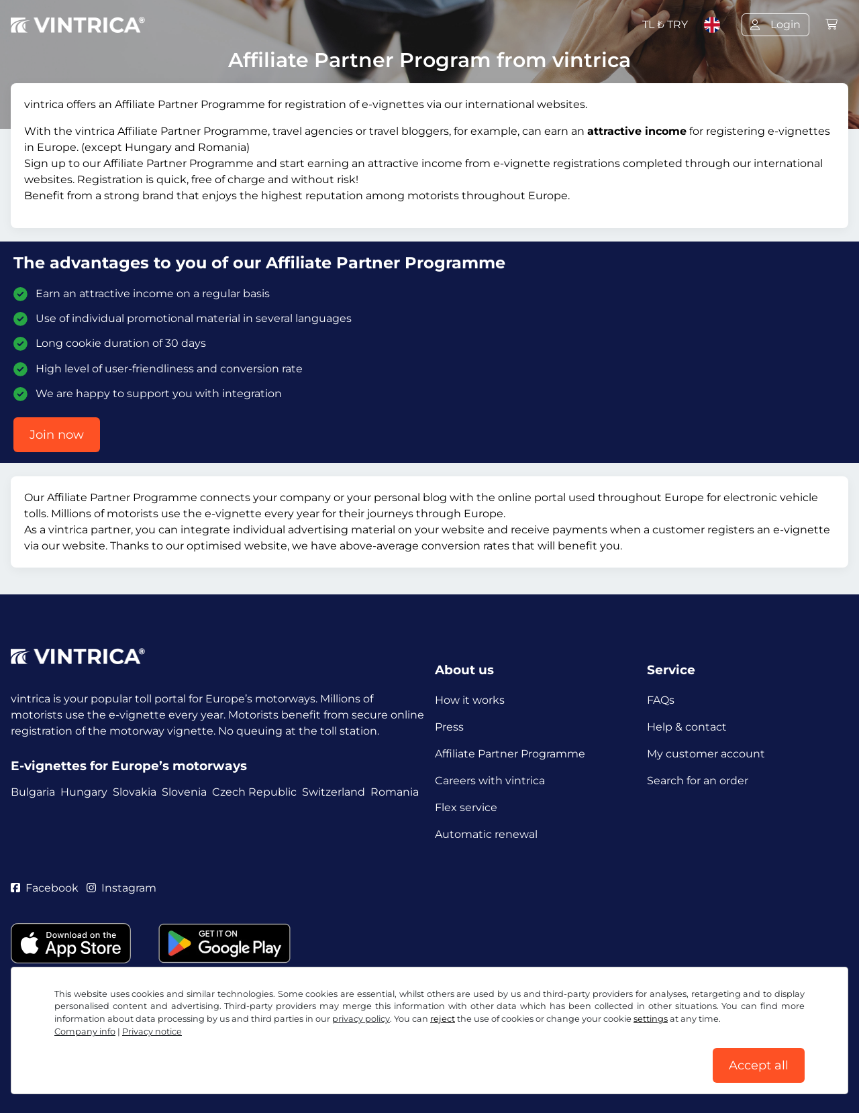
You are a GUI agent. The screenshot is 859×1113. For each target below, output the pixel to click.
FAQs (660, 700)
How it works (470, 700)
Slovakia (134, 792)
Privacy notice (152, 1031)
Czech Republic (254, 792)
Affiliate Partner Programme (510, 753)
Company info (84, 1031)
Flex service (466, 807)
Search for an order (697, 780)
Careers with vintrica (490, 780)
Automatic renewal (486, 834)
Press (449, 727)
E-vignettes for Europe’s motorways (129, 766)
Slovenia (184, 792)
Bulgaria (33, 792)
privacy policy (361, 1019)
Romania (394, 792)
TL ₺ (665, 24)
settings (651, 1019)
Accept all (759, 1065)
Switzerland (333, 792)
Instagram (121, 888)
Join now (57, 434)
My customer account (706, 753)
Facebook (45, 888)
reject (442, 1019)
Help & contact (687, 727)
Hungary (83, 792)
